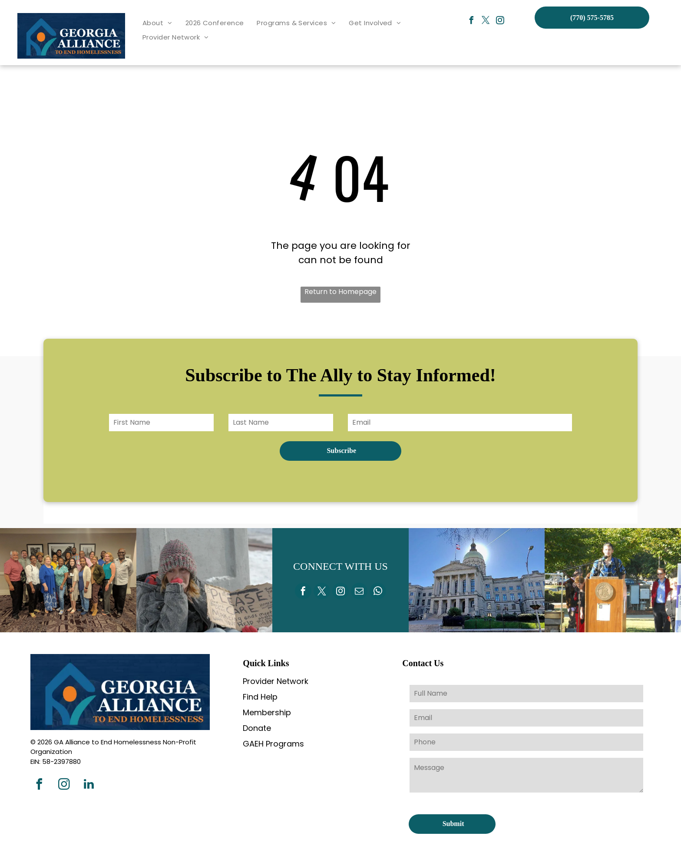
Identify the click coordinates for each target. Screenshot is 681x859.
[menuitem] (157, 23)
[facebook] (472, 21)
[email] (359, 592)
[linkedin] (88, 785)
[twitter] (486, 21)
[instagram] (500, 21)
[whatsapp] (378, 592)
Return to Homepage (340, 292)
